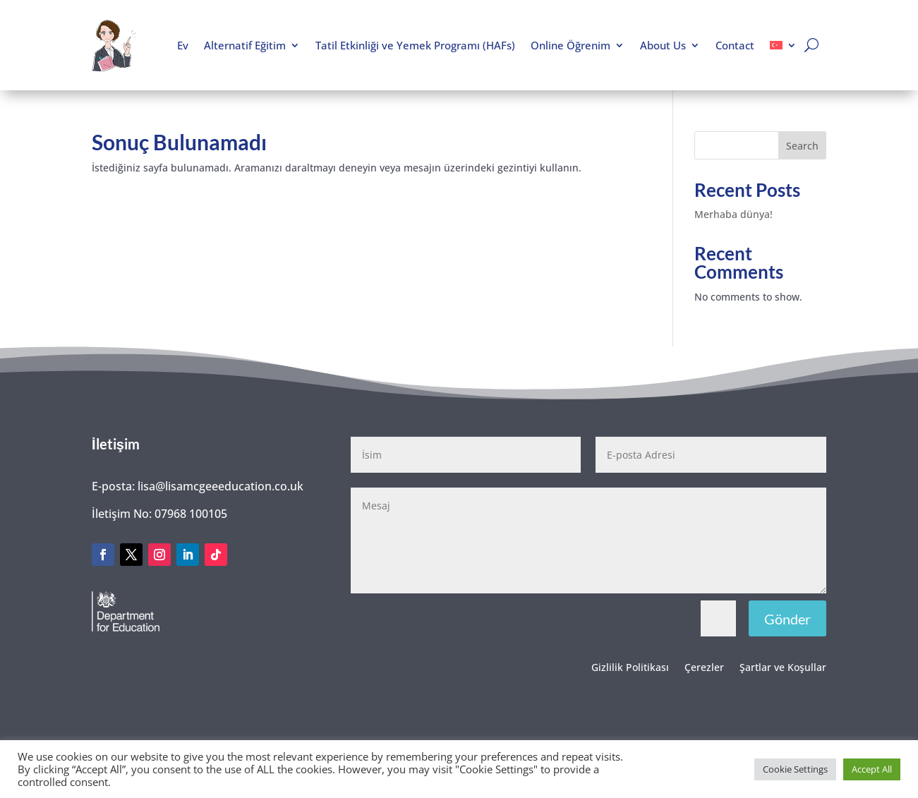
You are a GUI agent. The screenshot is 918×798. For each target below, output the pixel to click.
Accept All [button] (872, 769)
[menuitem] (783, 45)
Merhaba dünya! (733, 214)
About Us (663, 45)
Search (802, 145)
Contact (734, 45)
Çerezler (704, 668)
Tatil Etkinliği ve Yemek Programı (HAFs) (415, 45)
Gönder (787, 618)
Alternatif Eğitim (245, 45)
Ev (182, 45)
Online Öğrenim (570, 45)
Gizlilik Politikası (630, 668)
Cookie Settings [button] (795, 769)
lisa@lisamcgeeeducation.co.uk (220, 486)
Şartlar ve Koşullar (782, 668)
